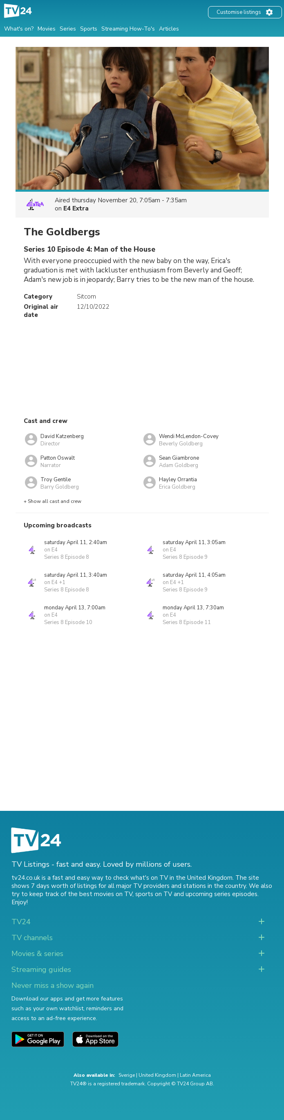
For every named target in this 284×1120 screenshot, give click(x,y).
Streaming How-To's (128, 29)
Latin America (195, 1075)
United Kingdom (157, 1075)
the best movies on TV (100, 894)
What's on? (19, 29)
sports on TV (153, 894)
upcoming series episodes (221, 894)
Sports (88, 29)
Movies (47, 29)
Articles (169, 29)
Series (68, 29)
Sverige (127, 1075)
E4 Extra (76, 208)
